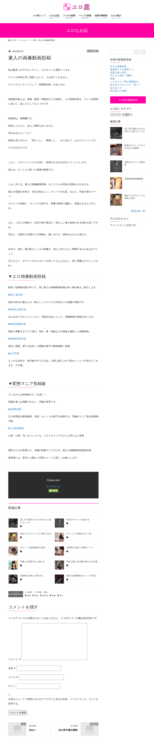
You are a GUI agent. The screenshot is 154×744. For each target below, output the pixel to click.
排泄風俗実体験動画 (133, 179)
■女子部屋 (13, 353)
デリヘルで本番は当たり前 (78, 533)
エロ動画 (93, 51)
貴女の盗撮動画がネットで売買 (80, 575)
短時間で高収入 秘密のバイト (80, 547)
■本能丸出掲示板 (17, 309)
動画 (29, 596)
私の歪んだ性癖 (118, 91)
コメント (14, 659)
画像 (54, 596)
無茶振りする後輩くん (122, 69)
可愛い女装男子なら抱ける (32, 561)
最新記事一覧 (138, 211)
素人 (61, 596)
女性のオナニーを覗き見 (77, 519)
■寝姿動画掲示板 (17, 338)
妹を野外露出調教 (68, 730)
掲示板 (45, 596)
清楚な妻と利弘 (118, 72)
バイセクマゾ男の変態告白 (124, 81)
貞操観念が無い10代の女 (31, 575)
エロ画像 (37, 592)
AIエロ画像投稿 (118, 66)
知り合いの (116, 88)
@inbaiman (53, 486)
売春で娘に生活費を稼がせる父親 (81, 561)
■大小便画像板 (16, 428)
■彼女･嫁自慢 (15, 294)
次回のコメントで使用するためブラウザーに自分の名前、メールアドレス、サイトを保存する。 (53, 701)
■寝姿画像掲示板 (17, 324)
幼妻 (112, 78)
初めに (32, 730)
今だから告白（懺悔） (122, 75)
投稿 (45, 592)
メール (13, 677)
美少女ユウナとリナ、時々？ (125, 85)
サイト (11, 686)
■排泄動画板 (15, 409)
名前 (12, 668)
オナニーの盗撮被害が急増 (32, 547)
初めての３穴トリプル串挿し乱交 (35, 533)
